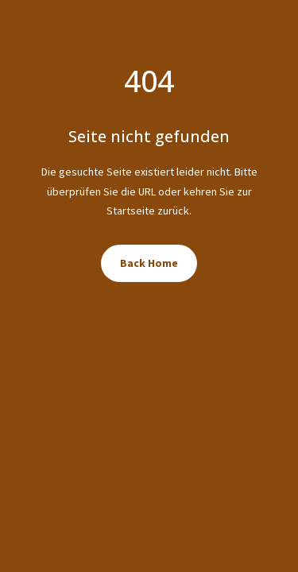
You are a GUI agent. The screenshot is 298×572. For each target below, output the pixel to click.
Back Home (149, 263)
